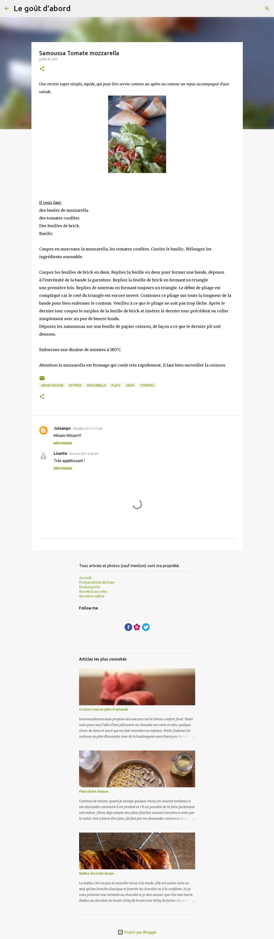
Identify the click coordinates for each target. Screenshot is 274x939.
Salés (130, 385)
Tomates (147, 385)
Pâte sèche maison (93, 791)
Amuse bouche (52, 385)
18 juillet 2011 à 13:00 (87, 428)
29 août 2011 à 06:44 (83, 453)
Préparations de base (97, 582)
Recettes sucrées (93, 591)
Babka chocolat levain (96, 873)
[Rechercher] (267, 8)
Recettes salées (91, 596)
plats (115, 385)
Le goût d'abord (42, 8)
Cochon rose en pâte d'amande (103, 709)
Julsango (62, 428)
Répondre (63, 443)
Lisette (60, 453)
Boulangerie (89, 587)
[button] (42, 69)
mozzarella (96, 385)
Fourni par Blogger (137, 932)
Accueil (85, 578)
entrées (75, 385)
